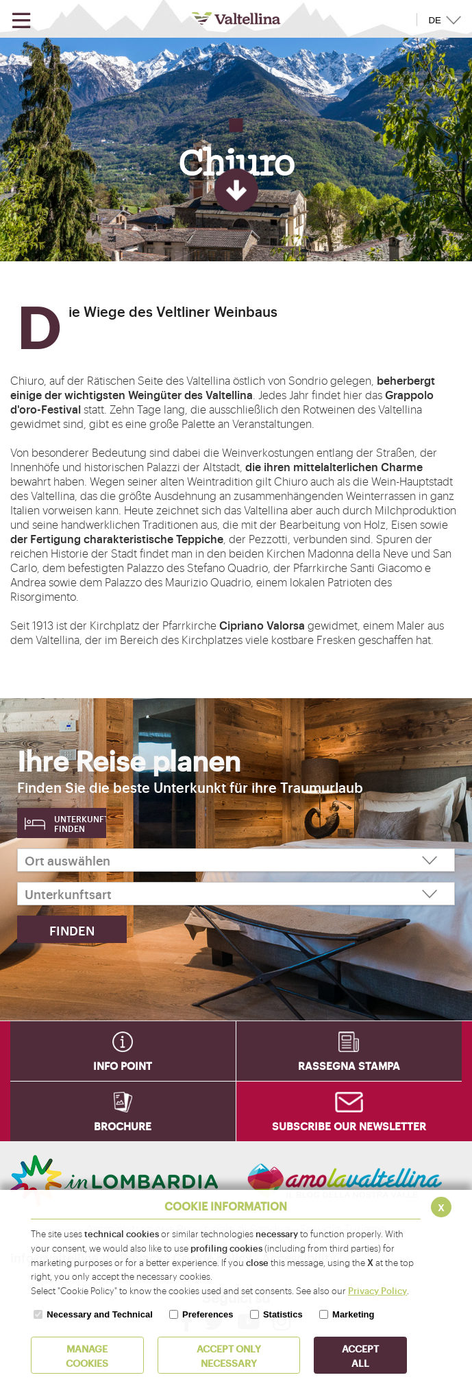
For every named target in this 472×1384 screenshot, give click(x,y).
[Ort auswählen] (236, 860)
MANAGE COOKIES (87, 1355)
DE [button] (434, 20)
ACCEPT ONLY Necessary (229, 1355)
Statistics (283, 1314)
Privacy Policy (377, 1290)
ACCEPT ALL (360, 1355)
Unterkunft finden (80, 823)
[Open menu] (21, 21)
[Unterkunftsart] (236, 893)
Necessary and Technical (99, 1314)
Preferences (207, 1314)
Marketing (353, 1314)
